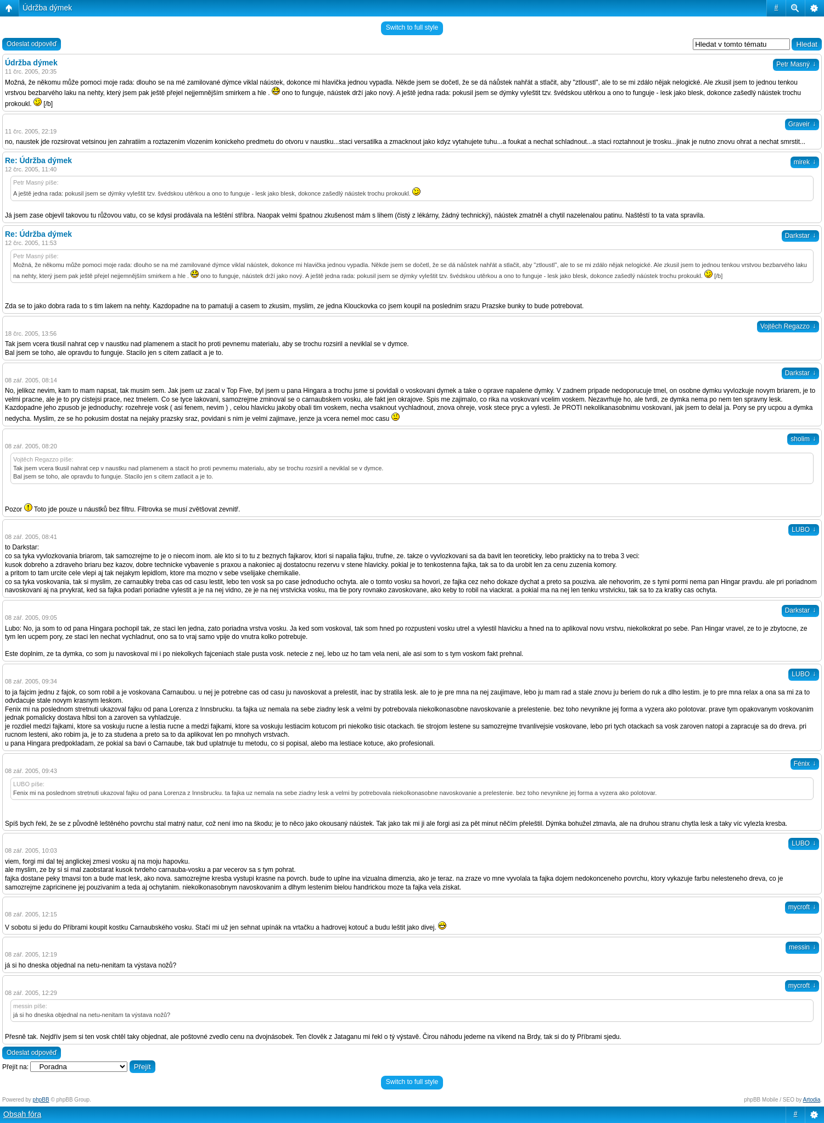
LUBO (804, 529)
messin (802, 947)
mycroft (802, 907)
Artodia (812, 1100)
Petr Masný (796, 64)
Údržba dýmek (47, 7)
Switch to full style (412, 27)
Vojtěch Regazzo (788, 326)
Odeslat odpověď (32, 44)
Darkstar (800, 236)
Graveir (802, 124)
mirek (805, 162)
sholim (803, 439)
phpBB (41, 1100)
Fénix (805, 764)
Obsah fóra (22, 1114)
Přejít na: (15, 1067)
